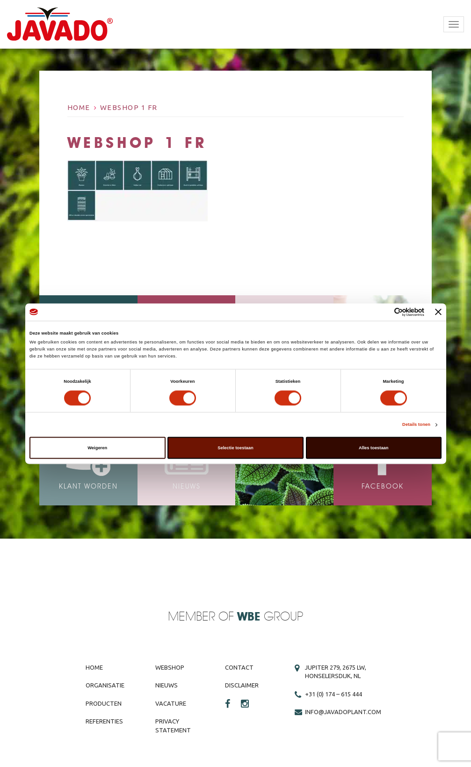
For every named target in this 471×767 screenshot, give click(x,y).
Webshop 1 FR (129, 107)
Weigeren (97, 448)
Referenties (104, 721)
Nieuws (166, 685)
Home (78, 107)
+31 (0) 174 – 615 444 (333, 694)
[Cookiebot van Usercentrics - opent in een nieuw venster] (383, 311)
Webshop (169, 667)
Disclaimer (242, 685)
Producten (104, 703)
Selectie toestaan (235, 448)
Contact (239, 667)
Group (270, 617)
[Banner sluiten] (438, 312)
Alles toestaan (373, 448)
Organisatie (105, 685)
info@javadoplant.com (343, 712)
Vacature (170, 703)
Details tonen (416, 425)
